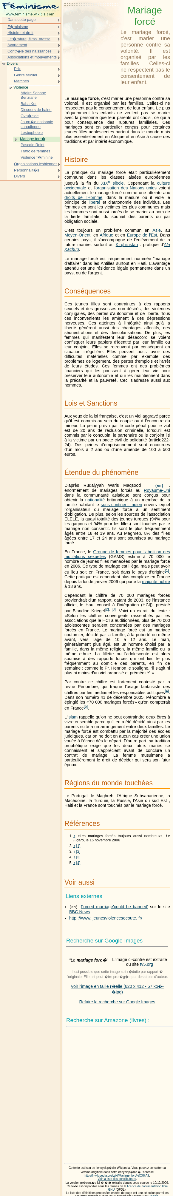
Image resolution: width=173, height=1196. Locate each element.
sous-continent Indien (121, 504)
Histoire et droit (20, 32)
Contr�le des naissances (29, 51)
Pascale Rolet (32, 145)
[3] (78, 857)
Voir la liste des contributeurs (117, 1178)
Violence (20, 87)
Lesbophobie (32, 132)
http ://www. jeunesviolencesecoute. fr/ (105, 918)
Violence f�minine (37, 157)
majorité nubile (156, 581)
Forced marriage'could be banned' (114, 906)
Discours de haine (36, 109)
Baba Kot (28, 103)
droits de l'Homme (83, 197)
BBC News (79, 911)
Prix (17, 69)
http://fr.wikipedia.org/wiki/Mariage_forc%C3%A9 (116, 1175)
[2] (78, 851)
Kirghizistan (127, 244)
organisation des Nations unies (126, 188)
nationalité (95, 499)
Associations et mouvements (32, 57)
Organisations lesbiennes (35, 164)
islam (73, 717)
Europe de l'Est (142, 235)
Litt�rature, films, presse (28, 39)
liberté (94, 202)
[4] (78, 863)
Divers (12, 63)
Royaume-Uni (157, 490)
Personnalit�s (26, 170)
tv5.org (146, 964)
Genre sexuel (25, 75)
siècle (112, 183)
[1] (78, 846)
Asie (156, 230)
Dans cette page (21, 19)
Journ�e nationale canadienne (37, 124)
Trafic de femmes (35, 151)
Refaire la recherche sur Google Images (117, 1001)
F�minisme (17, 26)
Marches (21, 81)
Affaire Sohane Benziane (33, 95)
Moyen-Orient (77, 235)
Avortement (17, 45)
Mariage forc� (32, 139)
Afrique (106, 235)
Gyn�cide (30, 116)
